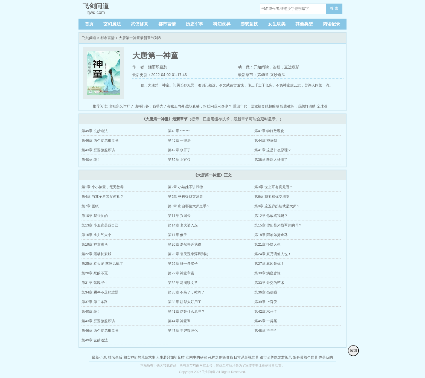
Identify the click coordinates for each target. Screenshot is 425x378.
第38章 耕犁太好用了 (271, 160)
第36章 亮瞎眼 (265, 292)
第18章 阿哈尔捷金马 (271, 235)
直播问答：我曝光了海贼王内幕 (160, 106)
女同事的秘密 (196, 357)
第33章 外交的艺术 (269, 283)
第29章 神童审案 (181, 273)
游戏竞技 (249, 24)
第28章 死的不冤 (94, 273)
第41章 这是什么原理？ (272, 150)
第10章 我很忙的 (94, 216)
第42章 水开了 (179, 150)
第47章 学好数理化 (269, 131)
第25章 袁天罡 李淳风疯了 (102, 263)
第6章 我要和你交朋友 (271, 196)
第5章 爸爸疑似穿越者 (185, 196)
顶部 (353, 350)
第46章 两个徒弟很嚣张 (99, 140)
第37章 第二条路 (94, 302)
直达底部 (291, 67)
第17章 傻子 (177, 235)
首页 (89, 24)
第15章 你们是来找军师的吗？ (278, 225)
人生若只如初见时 (170, 357)
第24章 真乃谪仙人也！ (272, 254)
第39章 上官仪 (179, 160)
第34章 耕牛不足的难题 (99, 292)
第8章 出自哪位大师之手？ (189, 206)
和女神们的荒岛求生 (139, 357)
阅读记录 (331, 24)
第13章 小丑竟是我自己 (99, 225)
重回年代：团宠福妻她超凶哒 (256, 106)
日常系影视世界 (246, 357)
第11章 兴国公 (179, 216)
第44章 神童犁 (265, 140)
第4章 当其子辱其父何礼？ (102, 196)
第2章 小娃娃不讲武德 (185, 187)
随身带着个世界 (305, 357)
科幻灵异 (222, 24)
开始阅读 (261, 67)
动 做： (246, 67)
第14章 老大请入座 (183, 225)
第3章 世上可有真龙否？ (273, 187)
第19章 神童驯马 (94, 244)
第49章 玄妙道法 (94, 131)
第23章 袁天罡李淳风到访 (188, 254)
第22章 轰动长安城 (96, 254)
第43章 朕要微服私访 (98, 150)
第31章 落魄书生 (94, 283)
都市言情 (167, 24)
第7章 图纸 (90, 206)
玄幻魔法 (112, 24)
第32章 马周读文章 (183, 283)
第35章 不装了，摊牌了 (186, 292)
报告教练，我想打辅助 (298, 106)
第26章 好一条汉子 (183, 263)
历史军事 (194, 24)
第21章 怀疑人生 (267, 244)
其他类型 (304, 24)
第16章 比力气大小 (96, 235)
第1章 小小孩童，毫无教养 (102, 187)
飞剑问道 (89, 38)
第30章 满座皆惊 (267, 273)
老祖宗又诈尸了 (121, 106)
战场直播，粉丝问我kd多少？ (208, 106)
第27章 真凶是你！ (269, 263)
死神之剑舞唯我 (220, 357)
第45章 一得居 (179, 140)
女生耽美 (277, 24)
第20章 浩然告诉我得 (184, 244)
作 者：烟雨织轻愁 (149, 67)
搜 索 (334, 8)
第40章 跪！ (91, 160)
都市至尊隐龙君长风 (276, 357)
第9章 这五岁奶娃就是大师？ (277, 206)
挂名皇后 (115, 357)
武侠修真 (139, 24)
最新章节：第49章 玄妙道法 (261, 74)
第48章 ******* (179, 131)
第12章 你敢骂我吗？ (271, 216)
